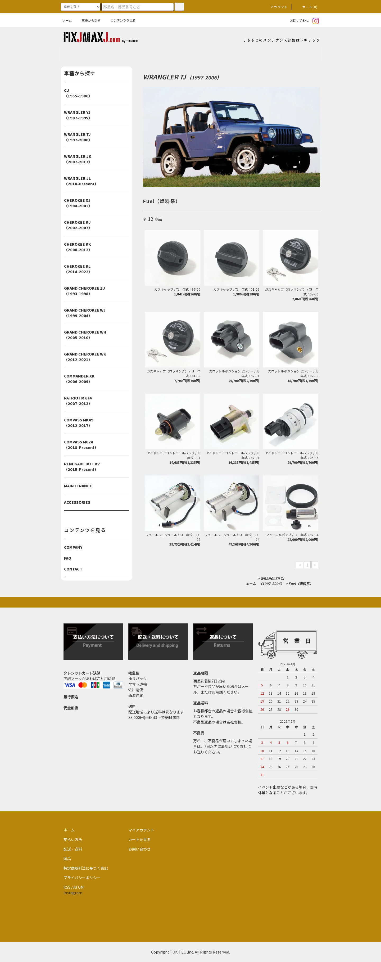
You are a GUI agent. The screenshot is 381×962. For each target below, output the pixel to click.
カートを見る (139, 839)
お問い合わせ (296, 20)
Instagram (73, 892)
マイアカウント (141, 830)
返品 (67, 858)
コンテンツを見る (120, 20)
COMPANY (73, 547)
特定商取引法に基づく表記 (86, 868)
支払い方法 (73, 839)
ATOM (78, 887)
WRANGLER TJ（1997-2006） (271, 581)
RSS (67, 887)
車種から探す (88, 20)
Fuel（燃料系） (300, 583)
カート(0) (307, 7)
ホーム (67, 20)
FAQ (67, 558)
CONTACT (73, 569)
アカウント (276, 7)
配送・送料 (73, 849)
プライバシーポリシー (82, 877)
